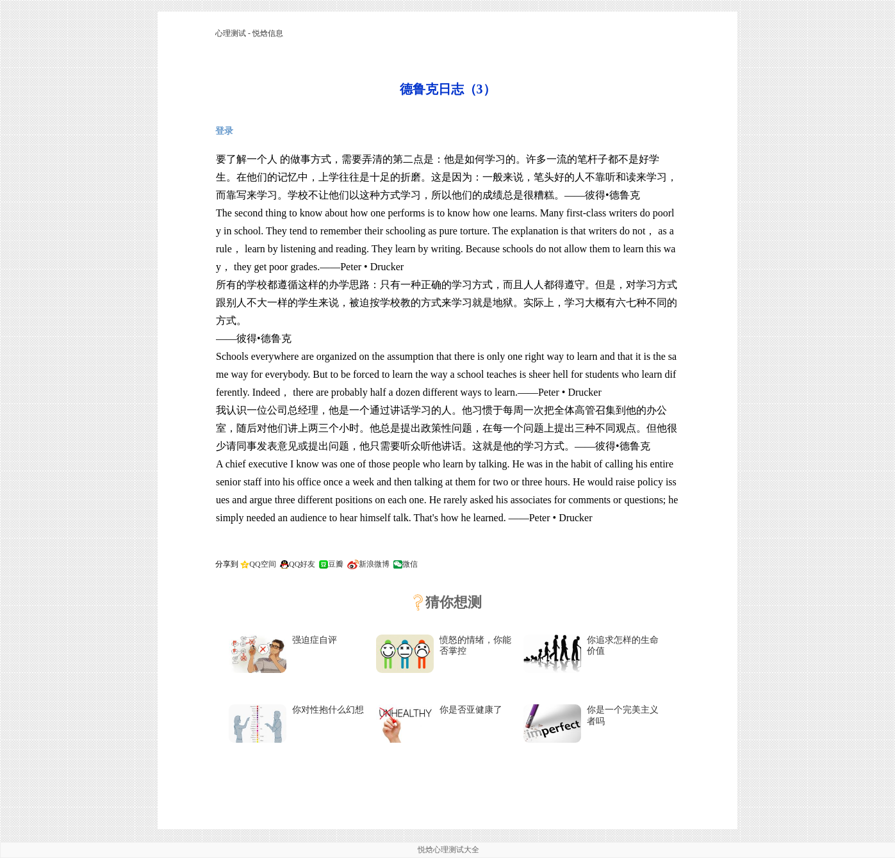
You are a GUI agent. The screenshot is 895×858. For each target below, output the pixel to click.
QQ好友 (302, 564)
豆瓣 (335, 564)
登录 (224, 131)
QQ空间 (262, 564)
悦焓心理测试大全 (448, 849)
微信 (410, 564)
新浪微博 (374, 564)
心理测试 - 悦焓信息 (249, 33)
